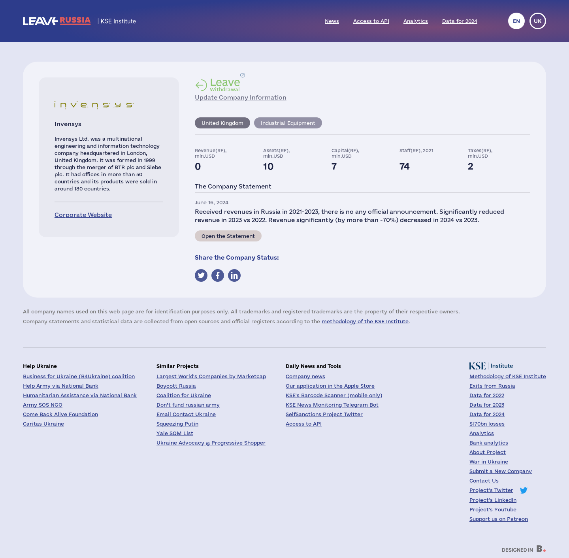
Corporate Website (83, 214)
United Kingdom (222, 123)
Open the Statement (228, 236)
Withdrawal (225, 84)
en (516, 21)
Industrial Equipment (288, 123)
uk (538, 21)
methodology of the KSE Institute (365, 321)
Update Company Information (240, 97)
